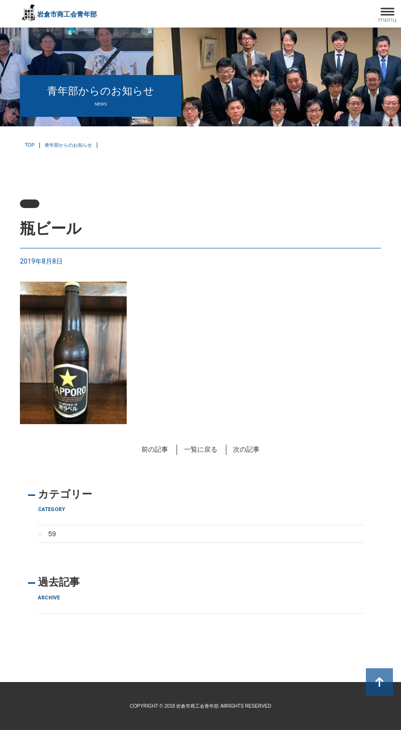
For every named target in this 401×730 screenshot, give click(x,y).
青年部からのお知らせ (68, 145)
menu (387, 19)
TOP (30, 145)
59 (52, 534)
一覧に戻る (200, 449)
